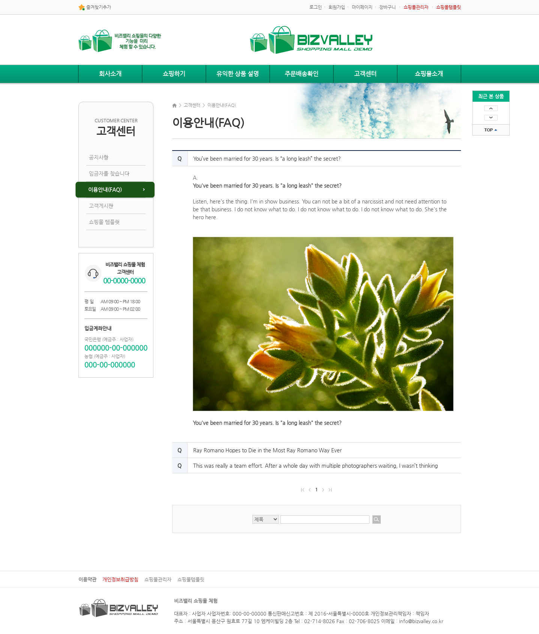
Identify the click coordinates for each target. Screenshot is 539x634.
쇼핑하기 (174, 73)
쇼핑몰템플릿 (190, 579)
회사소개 (110, 73)
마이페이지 (362, 7)
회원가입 (337, 7)
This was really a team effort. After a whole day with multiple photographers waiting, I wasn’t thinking (315, 465)
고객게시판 (101, 206)
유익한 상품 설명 (237, 73)
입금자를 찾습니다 (109, 173)
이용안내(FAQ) (105, 190)
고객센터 (365, 73)
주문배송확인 (301, 73)
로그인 (315, 7)
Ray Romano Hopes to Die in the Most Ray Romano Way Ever (267, 450)
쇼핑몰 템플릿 (104, 222)
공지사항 (98, 157)
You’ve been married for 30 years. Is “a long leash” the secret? (267, 158)
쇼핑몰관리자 (157, 579)
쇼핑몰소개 (429, 73)
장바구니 (387, 7)
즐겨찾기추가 (94, 7)
